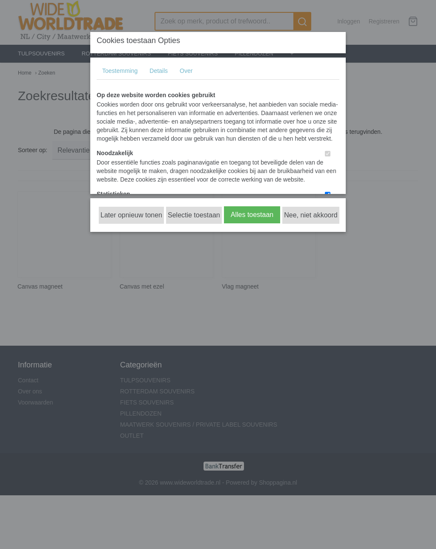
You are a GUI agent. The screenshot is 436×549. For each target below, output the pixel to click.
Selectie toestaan (194, 215)
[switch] (327, 153)
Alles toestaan (252, 214)
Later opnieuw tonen (131, 215)
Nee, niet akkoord (310, 215)
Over (186, 70)
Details (158, 70)
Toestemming (120, 70)
